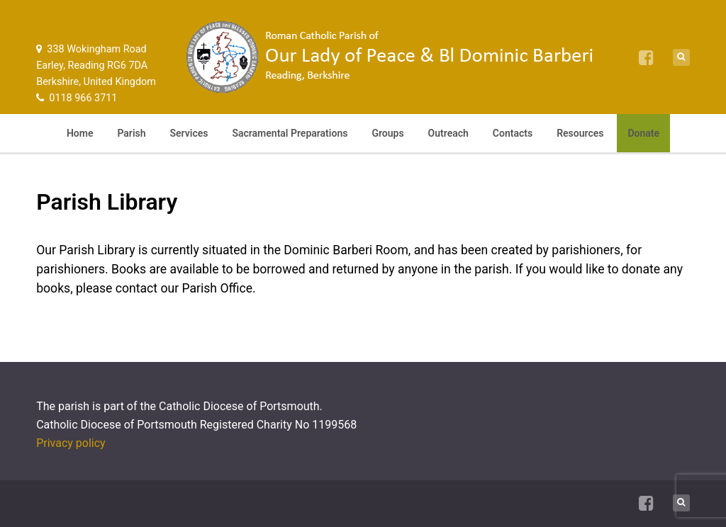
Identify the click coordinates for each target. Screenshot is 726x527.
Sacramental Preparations (289, 133)
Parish (131, 133)
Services (189, 133)
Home (80, 133)
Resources (580, 133)
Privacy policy (71, 443)
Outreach (448, 133)
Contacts (512, 133)
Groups (387, 133)
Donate (643, 133)
